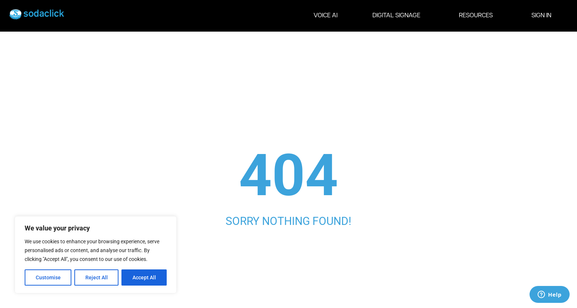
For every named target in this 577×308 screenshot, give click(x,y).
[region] (96, 254)
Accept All (144, 277)
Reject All (96, 277)
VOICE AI (325, 15)
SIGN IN (541, 15)
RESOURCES (477, 15)
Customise (48, 277)
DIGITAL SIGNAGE (398, 15)
